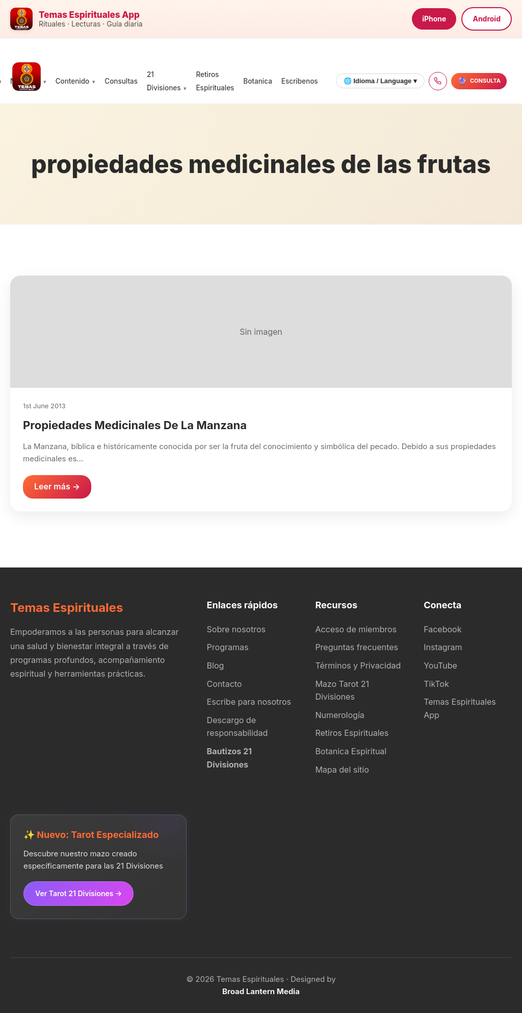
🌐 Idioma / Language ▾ (380, 81)
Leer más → (57, 486)
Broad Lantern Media (261, 991)
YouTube (440, 665)
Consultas (121, 81)
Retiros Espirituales (351, 733)
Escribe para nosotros (249, 702)
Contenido (73, 81)
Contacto (224, 684)
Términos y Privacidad (358, 665)
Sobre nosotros (236, 629)
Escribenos (299, 81)
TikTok (436, 684)
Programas (228, 647)
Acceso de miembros (356, 629)
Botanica (257, 81)
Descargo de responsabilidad (237, 726)
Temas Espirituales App (459, 708)
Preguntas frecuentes (356, 647)
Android (487, 18)
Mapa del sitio (342, 769)
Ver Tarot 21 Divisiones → (78, 893)
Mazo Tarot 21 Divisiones (342, 690)
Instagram (443, 647)
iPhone (434, 18)
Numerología (339, 715)
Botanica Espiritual (350, 751)
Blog (215, 665)
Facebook (442, 629)
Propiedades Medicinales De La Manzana (135, 425)
